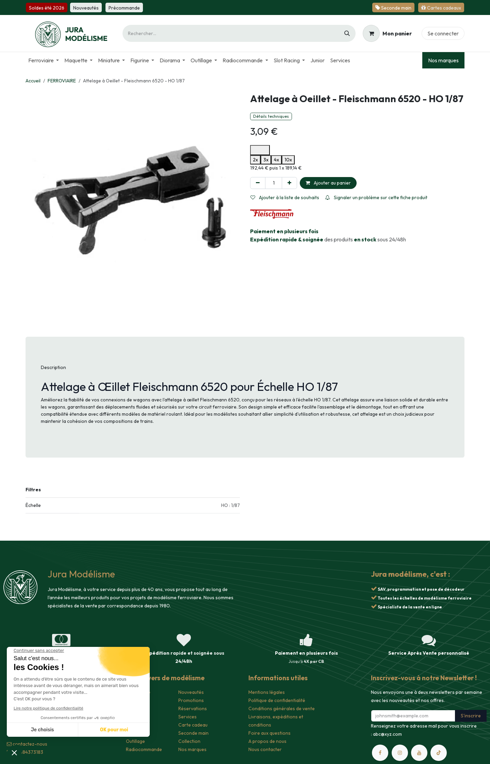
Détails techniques (271, 116)
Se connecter (443, 33)
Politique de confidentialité (276, 700)
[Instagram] (400, 753)
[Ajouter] (289, 183)
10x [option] (288, 160)
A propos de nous (267, 741)
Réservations (192, 708)
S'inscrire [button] (471, 716)
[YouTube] (419, 753)
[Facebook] (380, 753)
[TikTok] (438, 753)
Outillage (135, 741)
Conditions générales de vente (281, 708)
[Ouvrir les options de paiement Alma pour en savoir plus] (260, 150)
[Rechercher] (347, 33)
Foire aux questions (269, 733)
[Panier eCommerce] (387, 33)
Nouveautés (191, 692)
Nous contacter (265, 749)
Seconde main (193, 733)
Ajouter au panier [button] (328, 183)
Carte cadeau (193, 725)
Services (187, 717)
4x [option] (276, 160)
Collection (189, 741)
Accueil (33, 81)
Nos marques (443, 60)
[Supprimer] (257, 183)
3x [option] (265, 160)
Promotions (191, 700)
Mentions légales (266, 692)
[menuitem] (44, 60)
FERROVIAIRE (62, 81)
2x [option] (255, 160)
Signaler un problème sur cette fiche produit (376, 197)
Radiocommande (144, 749)
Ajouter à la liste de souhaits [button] (284, 197)
